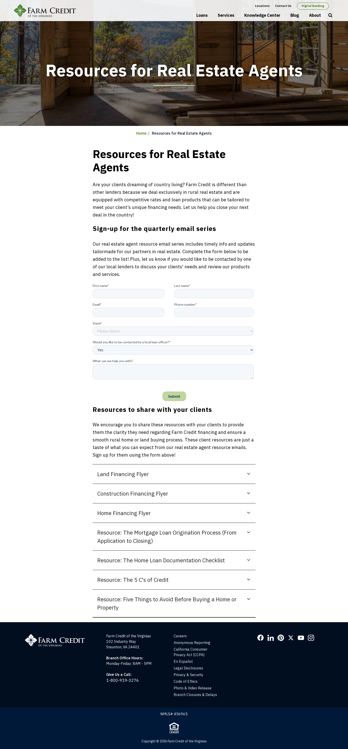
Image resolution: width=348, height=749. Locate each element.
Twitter (291, 638)
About (315, 15)
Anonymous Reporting (192, 642)
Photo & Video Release (193, 688)
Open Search (330, 15)
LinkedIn (270, 638)
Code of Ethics (186, 681)
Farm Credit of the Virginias (46, 10)
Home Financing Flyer (124, 513)
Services (226, 15)
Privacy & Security (188, 674)
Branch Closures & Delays (195, 694)
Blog (294, 15)
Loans (202, 15)
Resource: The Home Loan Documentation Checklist (161, 560)
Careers (180, 636)
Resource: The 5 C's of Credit (133, 579)
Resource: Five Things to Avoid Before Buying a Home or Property (167, 603)
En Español (183, 661)
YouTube (301, 638)
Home (141, 133)
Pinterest (281, 638)
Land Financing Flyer (123, 474)
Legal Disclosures (188, 668)
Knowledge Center (262, 15)
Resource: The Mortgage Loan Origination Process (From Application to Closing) (167, 536)
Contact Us (283, 6)
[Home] (57, 636)
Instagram (311, 638)
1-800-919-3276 (122, 680)
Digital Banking (313, 6)
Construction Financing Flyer (132, 493)
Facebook (260, 638)
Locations (262, 6)
